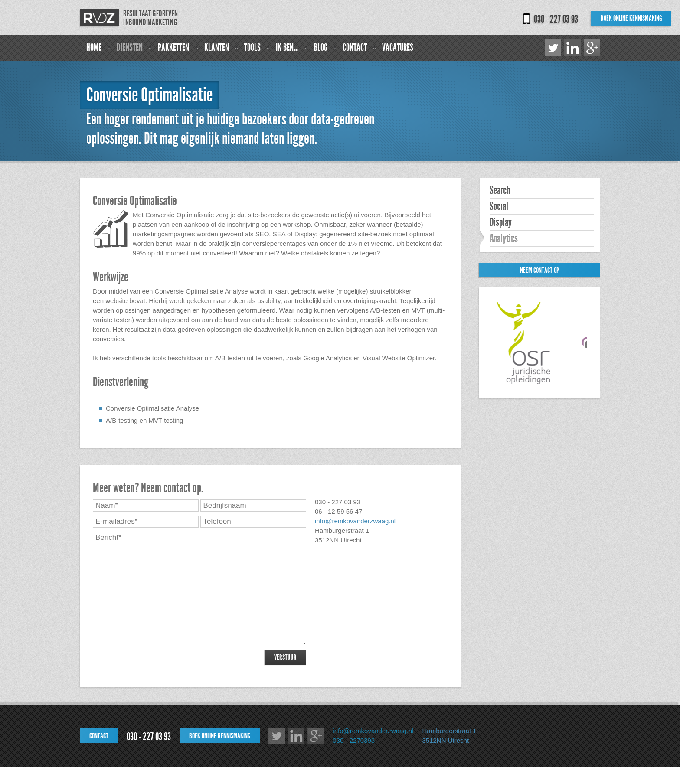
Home (93, 47)
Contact (355, 47)
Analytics (504, 238)
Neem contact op (539, 270)
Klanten (216, 47)
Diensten (130, 47)
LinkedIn (572, 47)
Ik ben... (287, 47)
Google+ (592, 47)
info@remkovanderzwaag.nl (355, 521)
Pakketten (173, 47)
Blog (320, 47)
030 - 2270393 (354, 740)
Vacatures (397, 47)
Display (501, 222)
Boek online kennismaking (631, 18)
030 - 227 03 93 (556, 19)
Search (500, 190)
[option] (527, 343)
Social (499, 206)
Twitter (553, 47)
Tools (252, 47)
